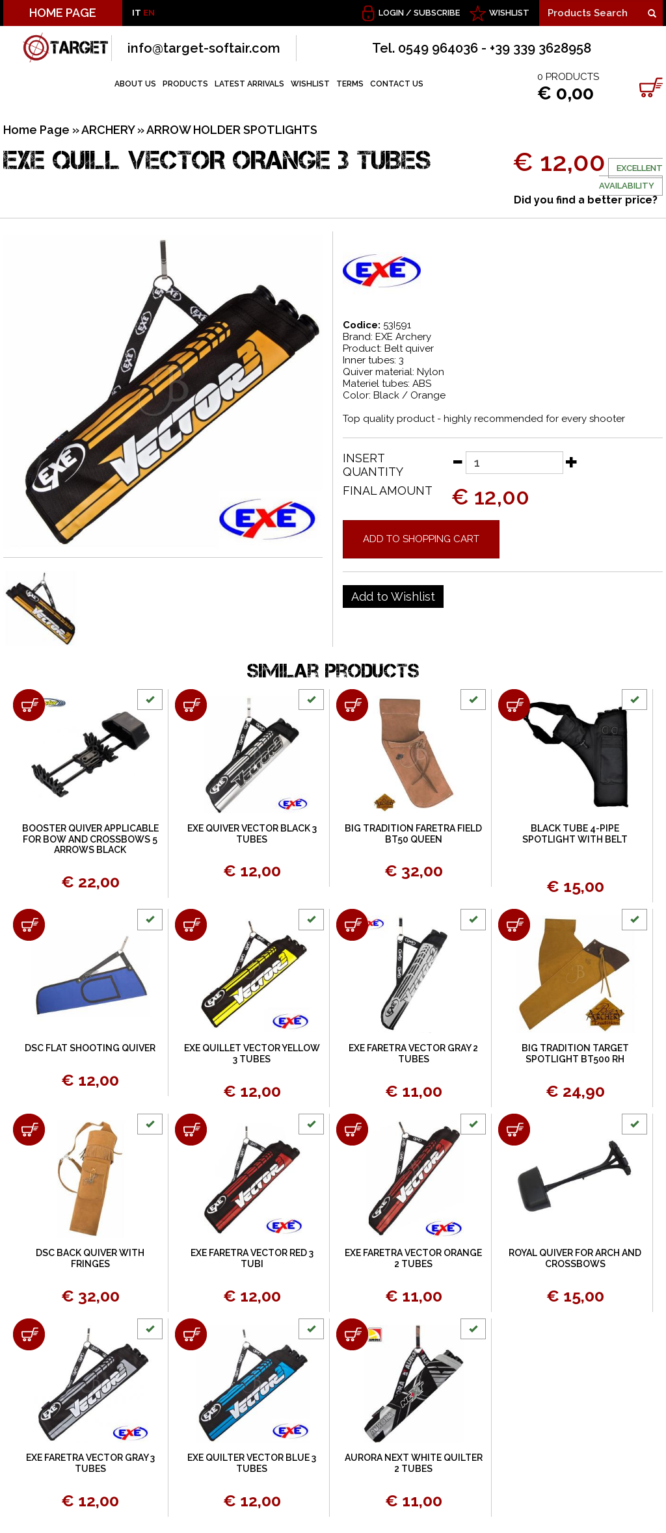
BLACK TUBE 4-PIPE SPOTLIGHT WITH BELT (575, 834)
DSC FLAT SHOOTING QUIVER (90, 1048)
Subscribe (437, 13)
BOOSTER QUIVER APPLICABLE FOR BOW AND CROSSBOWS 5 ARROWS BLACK (90, 839)
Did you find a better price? (586, 200)
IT (136, 13)
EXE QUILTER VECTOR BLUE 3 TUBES (251, 1463)
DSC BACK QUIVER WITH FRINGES (90, 1258)
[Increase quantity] (572, 461)
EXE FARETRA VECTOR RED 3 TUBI (252, 1258)
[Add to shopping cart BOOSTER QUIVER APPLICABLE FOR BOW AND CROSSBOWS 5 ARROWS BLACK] (29, 705)
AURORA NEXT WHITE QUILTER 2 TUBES (414, 1463)
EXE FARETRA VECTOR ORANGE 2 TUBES (413, 1258)
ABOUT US (135, 83)
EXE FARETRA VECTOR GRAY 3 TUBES (90, 1463)
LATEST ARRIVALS (249, 83)
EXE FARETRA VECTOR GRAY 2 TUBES (413, 1053)
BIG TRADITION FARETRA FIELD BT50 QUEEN (413, 834)
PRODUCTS (185, 83)
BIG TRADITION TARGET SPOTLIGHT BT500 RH (575, 1053)
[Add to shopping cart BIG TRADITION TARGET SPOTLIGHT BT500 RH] (514, 925)
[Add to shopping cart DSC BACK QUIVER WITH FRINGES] (29, 1130)
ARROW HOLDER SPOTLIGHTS (231, 130)
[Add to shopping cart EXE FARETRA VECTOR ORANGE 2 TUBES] (352, 1130)
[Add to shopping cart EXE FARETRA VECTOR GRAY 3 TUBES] (29, 1334)
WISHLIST (509, 13)
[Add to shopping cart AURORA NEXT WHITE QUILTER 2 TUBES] (352, 1334)
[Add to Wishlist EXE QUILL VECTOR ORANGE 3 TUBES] (393, 597)
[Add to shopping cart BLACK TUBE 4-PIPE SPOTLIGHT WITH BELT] (514, 705)
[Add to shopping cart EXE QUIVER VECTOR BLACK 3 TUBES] (191, 705)
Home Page (36, 130)
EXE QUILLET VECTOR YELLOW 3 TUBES (252, 1053)
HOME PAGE (62, 13)
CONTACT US (396, 83)
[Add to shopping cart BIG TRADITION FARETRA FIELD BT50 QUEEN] (352, 705)
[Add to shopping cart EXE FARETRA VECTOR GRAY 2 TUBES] (352, 925)
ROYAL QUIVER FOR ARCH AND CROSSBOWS (575, 1258)
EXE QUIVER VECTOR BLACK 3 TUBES (252, 834)
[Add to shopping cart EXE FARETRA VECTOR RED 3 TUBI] (191, 1130)
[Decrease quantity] (457, 461)
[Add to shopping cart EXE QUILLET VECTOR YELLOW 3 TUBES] (191, 925)
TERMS (350, 83)
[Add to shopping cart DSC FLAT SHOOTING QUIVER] (29, 925)
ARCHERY (108, 130)
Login (391, 13)
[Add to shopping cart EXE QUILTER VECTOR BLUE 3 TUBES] (191, 1334)
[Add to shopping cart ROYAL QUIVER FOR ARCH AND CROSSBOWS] (514, 1130)
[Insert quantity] (514, 462)
